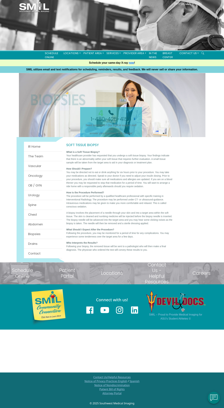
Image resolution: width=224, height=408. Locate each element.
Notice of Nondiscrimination (112, 385)
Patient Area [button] (92, 53)
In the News (153, 55)
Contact (34, 253)
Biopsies (34, 234)
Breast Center (168, 55)
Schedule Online (51, 55)
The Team (35, 156)
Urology (34, 195)
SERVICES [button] (112, 53)
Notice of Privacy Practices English (106, 381)
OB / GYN (35, 185)
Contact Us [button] (188, 53)
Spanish (134, 381)
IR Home (34, 146)
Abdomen (35, 224)
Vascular (34, 166)
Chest (32, 214)
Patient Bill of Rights (112, 389)
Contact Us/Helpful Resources (112, 377)
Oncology (35, 176)
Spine (32, 205)
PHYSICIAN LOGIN (188, 4)
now (131, 62)
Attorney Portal (112, 393)
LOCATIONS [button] (71, 53)
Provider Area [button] (133, 53)
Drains (33, 244)
